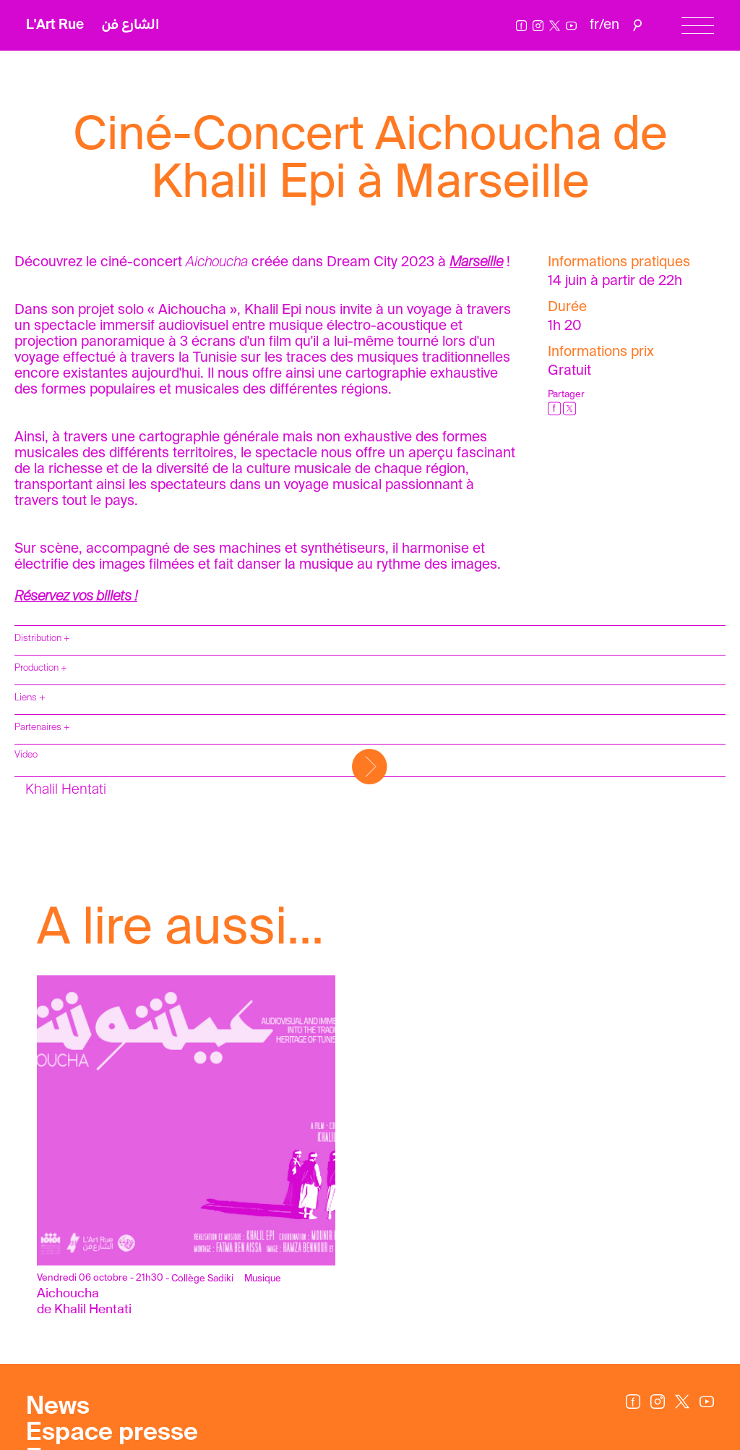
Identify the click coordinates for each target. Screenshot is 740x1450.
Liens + (30, 698)
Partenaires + (42, 727)
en (611, 25)
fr (594, 25)
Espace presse (112, 1433)
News (58, 1407)
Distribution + (42, 638)
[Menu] (697, 25)
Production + (40, 668)
